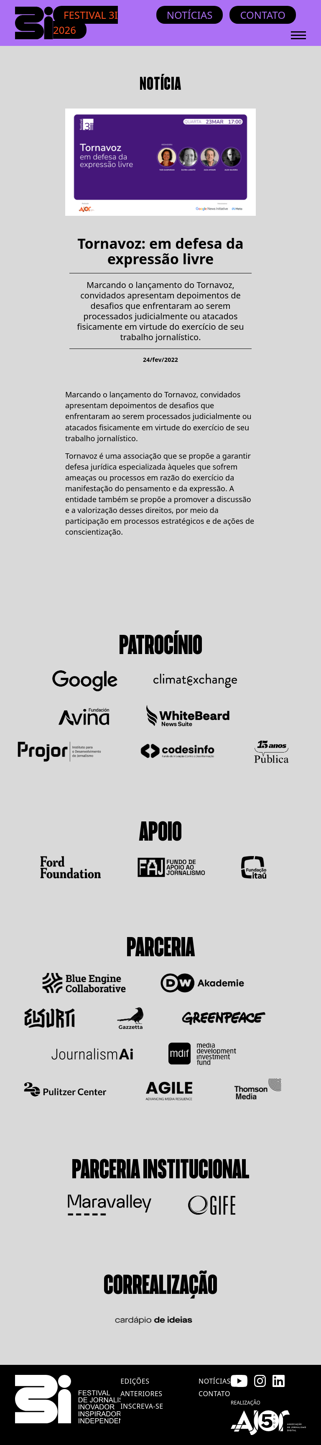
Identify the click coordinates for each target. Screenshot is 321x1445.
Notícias (190, 15)
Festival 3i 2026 (85, 22)
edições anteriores (141, 1387)
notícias (215, 1381)
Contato (262, 15)
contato (214, 1393)
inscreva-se (141, 1406)
